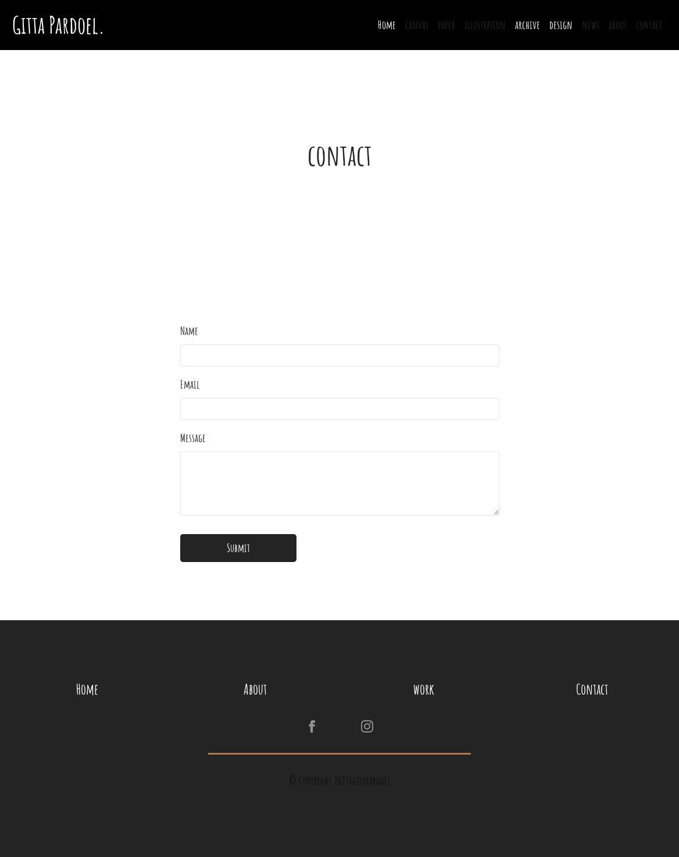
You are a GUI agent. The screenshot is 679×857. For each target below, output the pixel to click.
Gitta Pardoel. (60, 25)
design (561, 24)
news (590, 24)
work (423, 689)
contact (649, 24)
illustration (485, 24)
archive (527, 24)
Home (387, 24)
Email (189, 384)
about (618, 24)
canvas (416, 24)
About (255, 689)
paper (446, 24)
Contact (592, 689)
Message (193, 438)
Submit (238, 547)
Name (189, 330)
